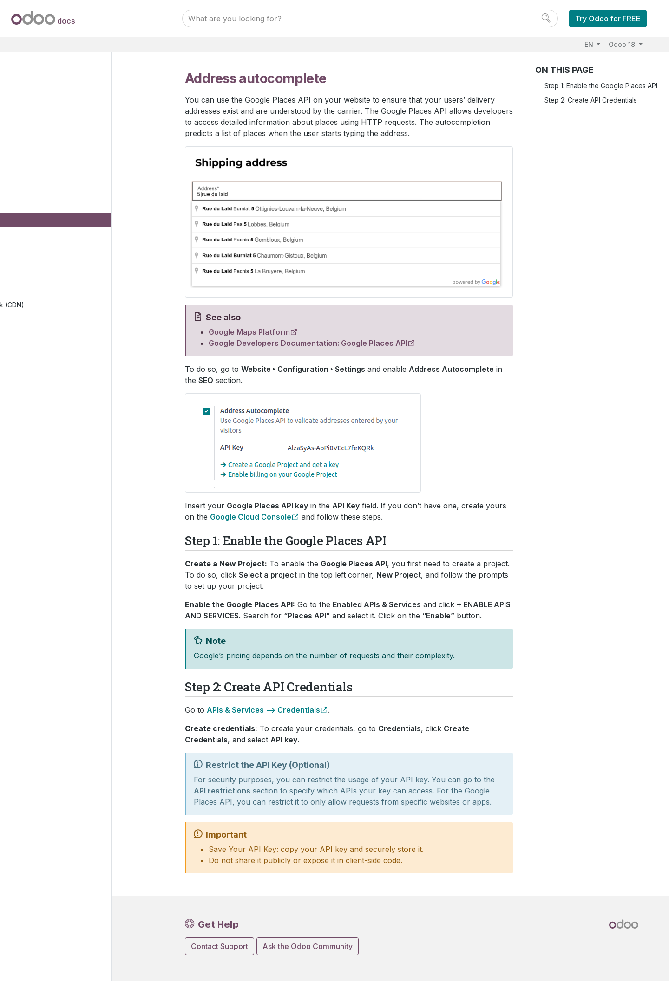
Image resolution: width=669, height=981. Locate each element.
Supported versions (54, 636)
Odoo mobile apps (52, 650)
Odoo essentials (48, 94)
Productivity (42, 488)
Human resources (51, 445)
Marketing (39, 459)
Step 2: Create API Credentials (590, 100)
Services (37, 473)
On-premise (42, 593)
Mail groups (57, 346)
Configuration (62, 194)
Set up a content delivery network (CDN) (98, 312)
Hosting (35, 551)
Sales (32, 123)
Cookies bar (65, 250)
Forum (41, 388)
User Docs (42, 80)
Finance (36, 108)
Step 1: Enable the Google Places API (600, 86)
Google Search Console (83, 236)
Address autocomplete (85, 222)
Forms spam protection (81, 293)
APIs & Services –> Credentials (263, 710)
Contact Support (219, 946)
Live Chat (45, 417)
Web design (57, 165)
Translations (64, 265)
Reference (40, 727)
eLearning (47, 374)
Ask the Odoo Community (307, 946)
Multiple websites (72, 279)
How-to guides (46, 713)
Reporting (54, 331)
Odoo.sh (37, 579)
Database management (63, 536)
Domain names (68, 208)
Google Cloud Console (250, 516)
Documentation (47, 776)
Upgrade (38, 607)
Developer (41, 685)
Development (44, 762)
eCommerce (50, 360)
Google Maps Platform (249, 332)
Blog (39, 402)
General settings (48, 516)
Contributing (45, 747)
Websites (40, 137)
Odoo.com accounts (55, 664)
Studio (33, 502)
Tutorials (37, 699)
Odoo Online (43, 565)
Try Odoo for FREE (608, 18)
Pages (48, 179)
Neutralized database (57, 622)
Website (45, 151)
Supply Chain (44, 431)
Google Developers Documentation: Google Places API (308, 343)
